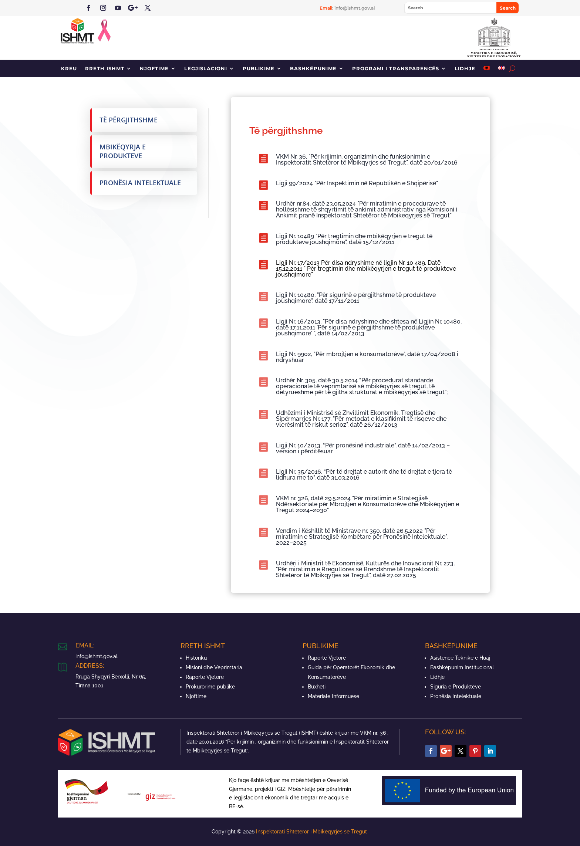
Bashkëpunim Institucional (462, 667)
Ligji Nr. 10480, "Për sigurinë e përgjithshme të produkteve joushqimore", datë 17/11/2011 (356, 297)
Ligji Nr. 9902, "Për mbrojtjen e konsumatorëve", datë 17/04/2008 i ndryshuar (367, 357)
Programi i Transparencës (395, 68)
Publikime (258, 68)
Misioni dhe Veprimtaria (214, 667)
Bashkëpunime (313, 68)
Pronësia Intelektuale (140, 182)
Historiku (196, 658)
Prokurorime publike (210, 687)
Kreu (69, 68)
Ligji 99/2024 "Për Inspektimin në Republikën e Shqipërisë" (357, 183)
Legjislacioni (205, 68)
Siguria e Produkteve (455, 687)
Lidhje (465, 68)
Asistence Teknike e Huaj (460, 658)
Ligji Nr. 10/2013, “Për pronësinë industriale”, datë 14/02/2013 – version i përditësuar (363, 448)
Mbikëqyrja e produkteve (123, 151)
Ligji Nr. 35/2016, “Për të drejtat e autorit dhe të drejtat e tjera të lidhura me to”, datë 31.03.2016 (364, 474)
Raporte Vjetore (205, 677)
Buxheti (317, 687)
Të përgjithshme (129, 119)
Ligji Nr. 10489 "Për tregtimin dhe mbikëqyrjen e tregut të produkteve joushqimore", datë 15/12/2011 (354, 239)
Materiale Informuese (333, 696)
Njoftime (154, 68)
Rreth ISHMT (104, 68)
